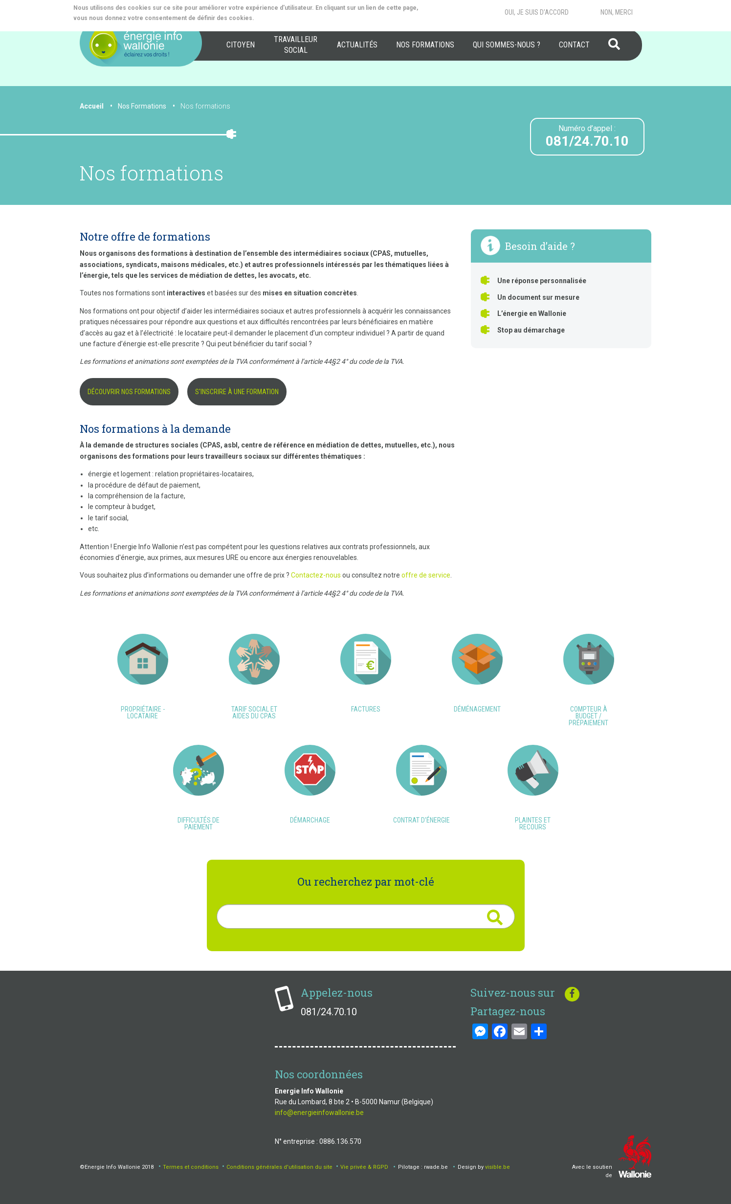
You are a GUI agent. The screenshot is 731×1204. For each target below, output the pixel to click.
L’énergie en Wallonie (531, 313)
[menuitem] (241, 45)
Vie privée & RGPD (364, 1167)
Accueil (92, 106)
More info (295, 18)
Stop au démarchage (531, 330)
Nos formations (425, 44)
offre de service (425, 575)
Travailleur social (295, 45)
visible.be (497, 1167)
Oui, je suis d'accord (537, 12)
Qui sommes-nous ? (506, 44)
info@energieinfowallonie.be (319, 1112)
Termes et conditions (191, 1167)
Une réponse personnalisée (541, 281)
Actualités (357, 44)
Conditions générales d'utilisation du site (279, 1167)
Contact (574, 44)
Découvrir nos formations (129, 392)
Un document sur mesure (538, 297)
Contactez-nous (316, 575)
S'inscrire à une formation (237, 392)
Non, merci (616, 12)
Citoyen (240, 44)
